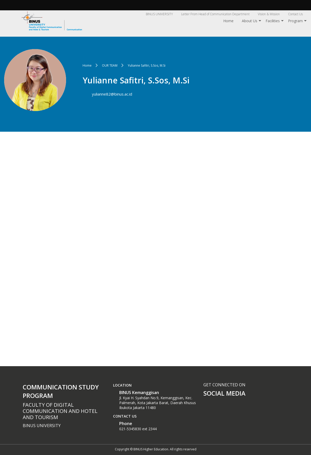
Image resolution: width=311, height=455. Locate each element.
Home (228, 20)
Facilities (273, 20)
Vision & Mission (269, 14)
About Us (249, 20)
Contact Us (295, 14)
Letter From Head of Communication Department (215, 14)
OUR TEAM (109, 65)
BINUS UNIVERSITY (159, 14)
